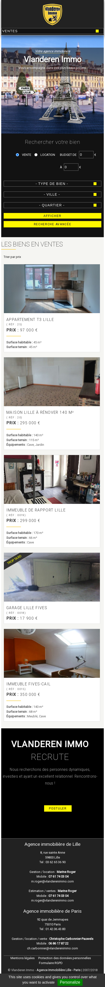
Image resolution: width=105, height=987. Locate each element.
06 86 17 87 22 (58, 943)
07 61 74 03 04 (58, 876)
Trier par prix (12, 257)
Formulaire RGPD (51, 963)
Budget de (68, 155)
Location (47, 155)
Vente (26, 155)
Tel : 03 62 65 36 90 (52, 862)
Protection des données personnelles (64, 958)
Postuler (58, 808)
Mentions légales (22, 958)
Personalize (70, 982)
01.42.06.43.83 (55, 929)
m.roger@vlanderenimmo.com (52, 881)
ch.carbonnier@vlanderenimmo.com (52, 948)
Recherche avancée (52, 224)
